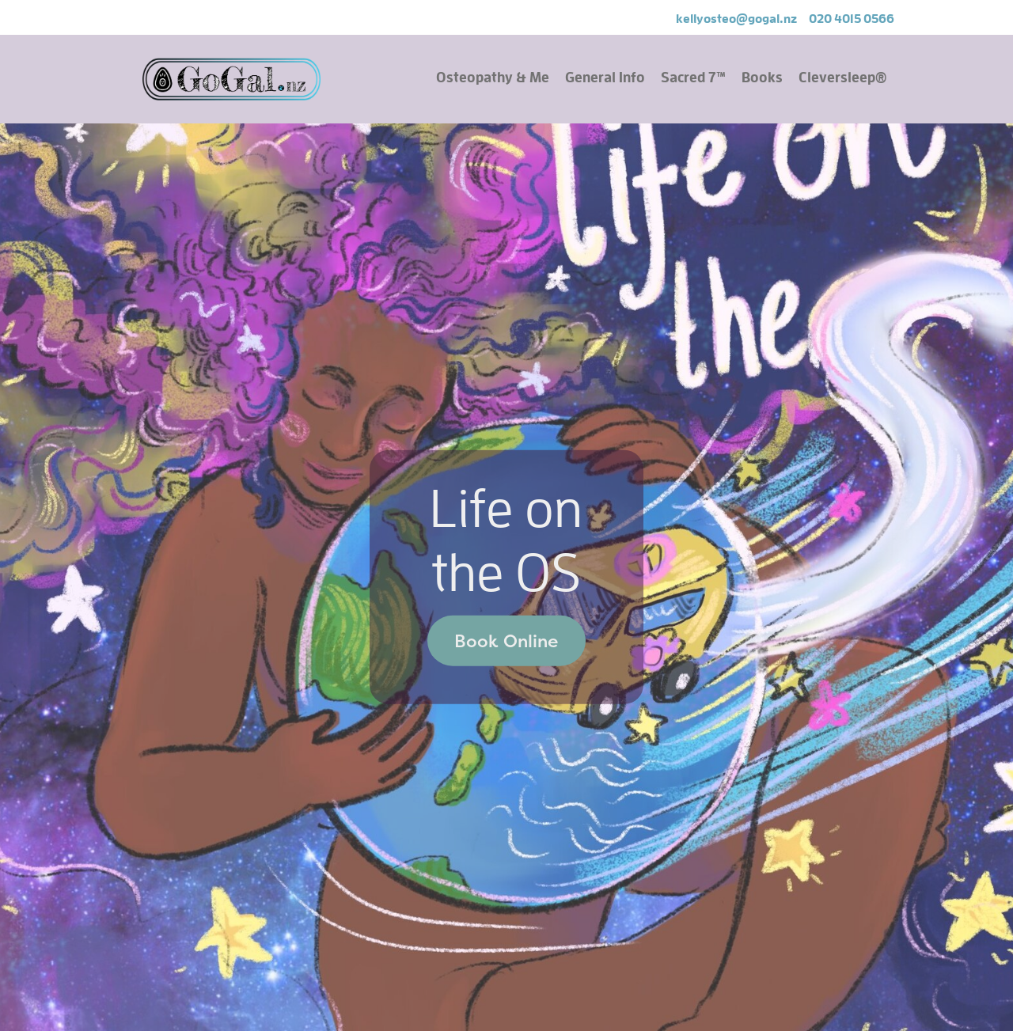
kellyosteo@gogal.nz (736, 17)
